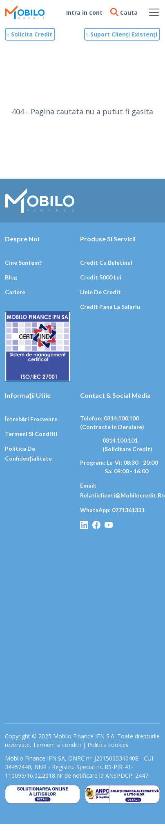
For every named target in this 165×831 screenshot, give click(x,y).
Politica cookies (108, 745)
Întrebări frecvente (31, 419)
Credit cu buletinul (106, 262)
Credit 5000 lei (100, 277)
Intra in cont (84, 12)
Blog (11, 277)
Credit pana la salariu (110, 306)
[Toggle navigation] (154, 12)
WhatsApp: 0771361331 (112, 509)
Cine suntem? (23, 262)
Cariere (15, 291)
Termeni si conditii (31, 433)
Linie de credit (100, 291)
